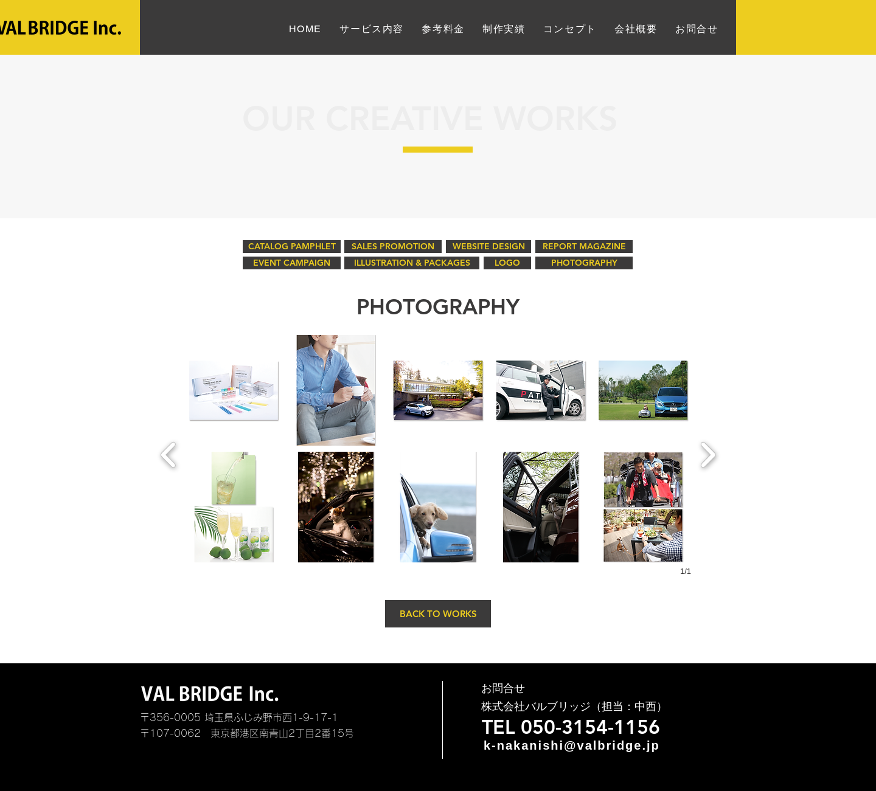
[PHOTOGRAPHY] (584, 263)
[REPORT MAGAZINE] (584, 246)
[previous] (168, 453)
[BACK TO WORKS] (438, 613)
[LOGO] (507, 263)
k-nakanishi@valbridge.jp (572, 745)
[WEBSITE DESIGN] (488, 246)
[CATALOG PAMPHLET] (292, 246)
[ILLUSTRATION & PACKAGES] (411, 263)
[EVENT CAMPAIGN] (292, 263)
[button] (234, 390)
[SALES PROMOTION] (393, 246)
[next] (707, 453)
